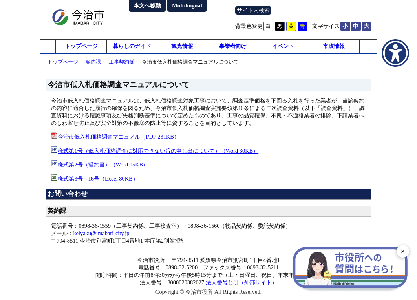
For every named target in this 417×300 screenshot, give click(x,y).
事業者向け (233, 47)
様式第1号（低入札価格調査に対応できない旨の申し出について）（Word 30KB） (158, 153)
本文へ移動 (147, 5)
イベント (283, 47)
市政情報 (334, 47)
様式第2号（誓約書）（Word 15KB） (103, 167)
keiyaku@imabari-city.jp (101, 235)
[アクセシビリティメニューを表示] (395, 53)
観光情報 (182, 47)
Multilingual (187, 5)
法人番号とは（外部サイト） (241, 285)
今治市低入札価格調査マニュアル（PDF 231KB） (118, 139)
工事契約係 (121, 64)
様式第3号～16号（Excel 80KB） (98, 180)
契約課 (93, 64)
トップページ (81, 47)
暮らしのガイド (132, 47)
